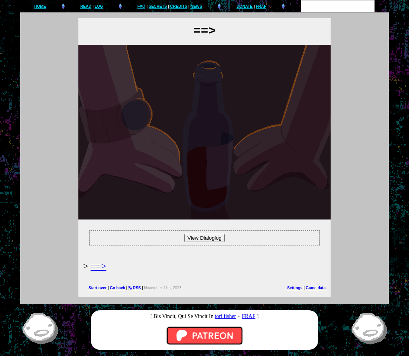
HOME (40, 6)
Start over (97, 288)
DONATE (245, 6)
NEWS (196, 6)
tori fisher (225, 316)
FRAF (261, 6)
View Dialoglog (204, 238)
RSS (134, 288)
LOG (99, 6)
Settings (294, 288)
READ (85, 6)
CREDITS (178, 6)
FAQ (141, 6)
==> (99, 266)
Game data (316, 288)
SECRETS (158, 6)
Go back (117, 288)
